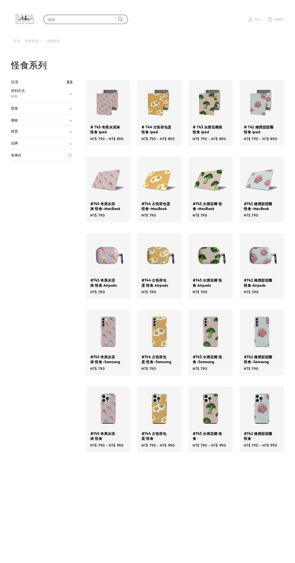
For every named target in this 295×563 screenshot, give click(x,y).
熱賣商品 (53, 41)
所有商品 (31, 41)
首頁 (17, 41)
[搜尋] (120, 19)
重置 (70, 82)
